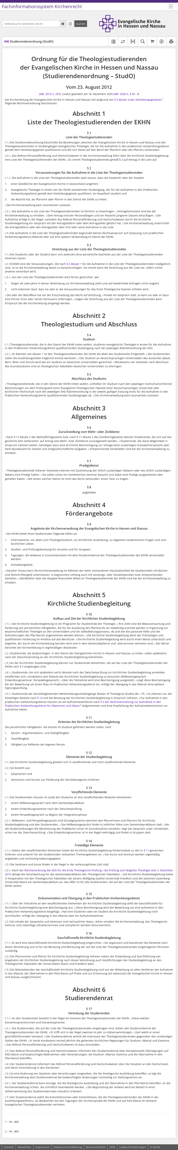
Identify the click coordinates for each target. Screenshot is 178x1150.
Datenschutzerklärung (68, 1147)
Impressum (42, 1147)
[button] (133, 41)
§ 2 (121, 159)
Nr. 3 (135, 94)
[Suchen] (80, 23)
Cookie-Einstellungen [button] (132, 1147)
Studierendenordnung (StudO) (28, 41)
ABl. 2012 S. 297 (50, 94)
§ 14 (39, 698)
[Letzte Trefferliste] (70, 23)
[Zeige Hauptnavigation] (171, 6)
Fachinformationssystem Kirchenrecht (42, 6)
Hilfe (112, 1147)
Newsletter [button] (24, 1147)
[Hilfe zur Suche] (63, 23)
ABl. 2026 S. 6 (122, 94)
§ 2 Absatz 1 (74, 264)
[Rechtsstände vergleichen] (123, 41)
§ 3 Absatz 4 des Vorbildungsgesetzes (138, 99)
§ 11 (146, 850)
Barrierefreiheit (95, 1147)
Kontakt (9, 1147)
